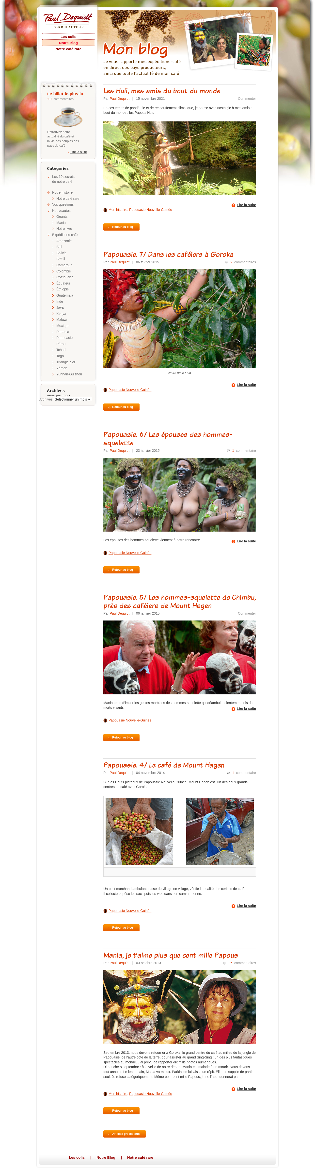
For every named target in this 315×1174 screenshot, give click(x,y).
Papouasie (64, 338)
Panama (62, 332)
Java (60, 307)
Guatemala (64, 295)
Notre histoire (62, 192)
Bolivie (61, 253)
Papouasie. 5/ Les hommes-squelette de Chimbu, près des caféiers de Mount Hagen (179, 601)
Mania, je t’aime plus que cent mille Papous (170, 955)
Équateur (63, 283)
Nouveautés (61, 211)
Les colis (68, 36)
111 (50, 99)
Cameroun (64, 265)
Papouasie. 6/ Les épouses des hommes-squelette (167, 438)
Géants (61, 216)
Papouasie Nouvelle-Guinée (150, 210)
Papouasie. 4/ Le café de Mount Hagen (163, 765)
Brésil (60, 259)
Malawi (61, 319)
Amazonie (64, 241)
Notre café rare (68, 49)
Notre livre (64, 229)
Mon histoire (118, 210)
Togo (60, 356)
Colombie (63, 271)
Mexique (62, 326)
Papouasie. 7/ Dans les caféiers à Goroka (168, 254)
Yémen (61, 368)
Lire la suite (76, 152)
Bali (59, 247)
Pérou (60, 344)
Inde (59, 301)
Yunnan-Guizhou (69, 374)
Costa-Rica (64, 277)
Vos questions (63, 204)
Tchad (60, 350)
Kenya (61, 314)
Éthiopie (62, 289)
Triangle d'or (65, 362)
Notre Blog (68, 43)
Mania (61, 223)
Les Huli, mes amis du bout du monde (161, 90)
